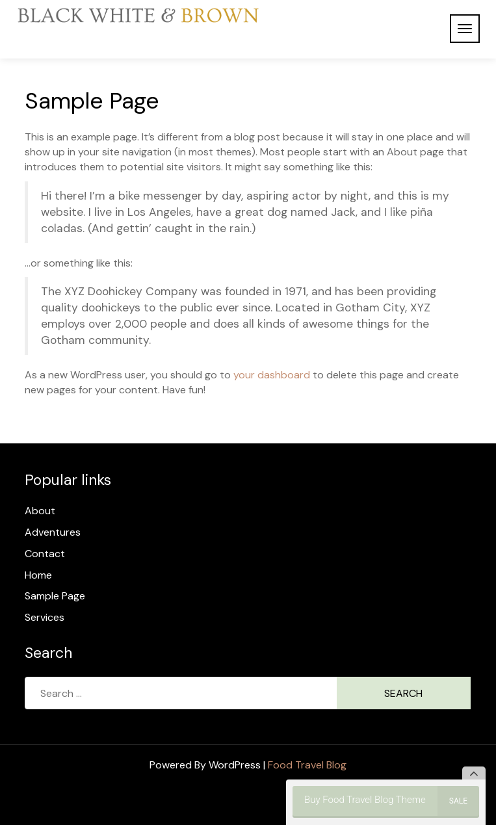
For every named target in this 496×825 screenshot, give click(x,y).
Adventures (53, 532)
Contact (45, 553)
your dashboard (271, 375)
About (40, 510)
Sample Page (55, 596)
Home (38, 575)
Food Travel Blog (307, 765)
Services (44, 617)
